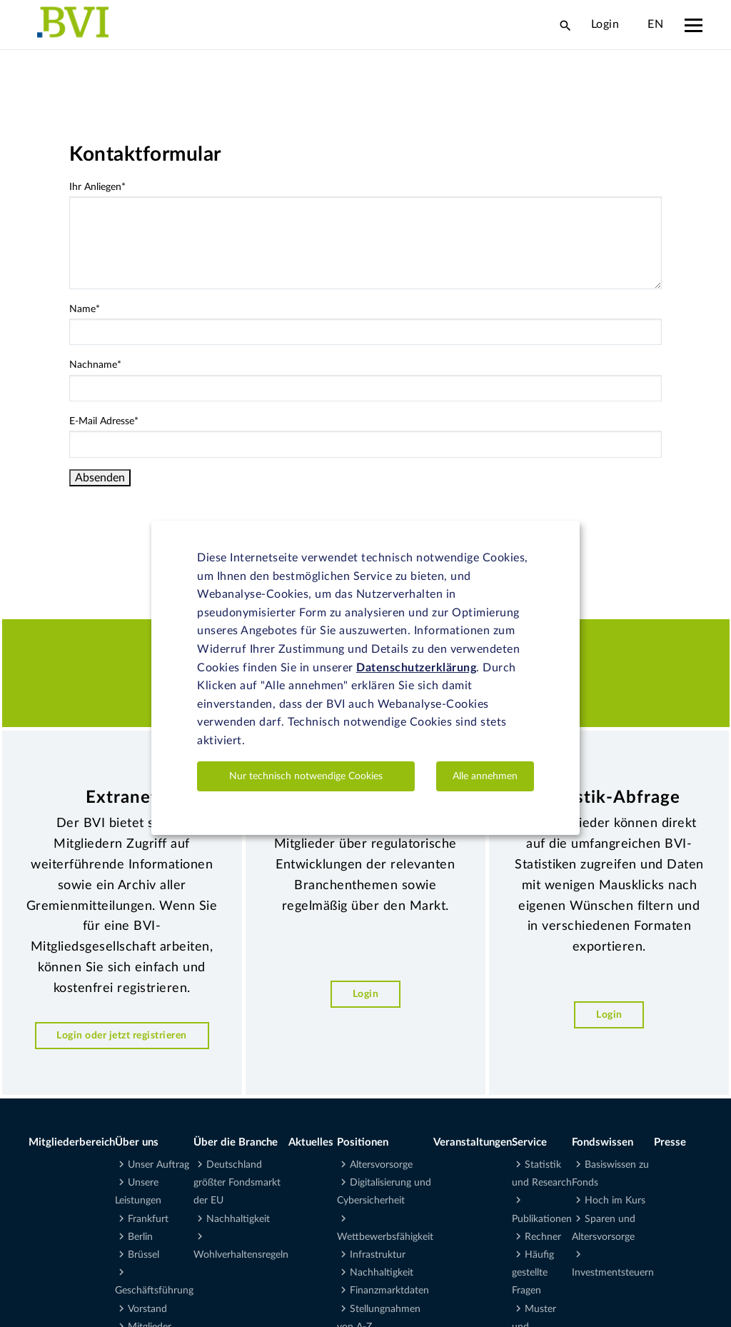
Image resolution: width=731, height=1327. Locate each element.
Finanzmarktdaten (389, 1291)
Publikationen (542, 1219)
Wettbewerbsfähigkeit (385, 1237)
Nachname (95, 365)
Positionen (362, 1142)
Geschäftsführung (154, 1291)
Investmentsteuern (613, 1273)
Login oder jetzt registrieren (121, 1035)
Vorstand (147, 1309)
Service (529, 1142)
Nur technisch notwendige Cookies (306, 776)
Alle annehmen (485, 776)
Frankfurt (148, 1219)
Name (84, 309)
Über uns (136, 1142)
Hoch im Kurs (615, 1201)
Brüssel (143, 1255)
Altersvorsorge (381, 1165)
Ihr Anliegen (97, 187)
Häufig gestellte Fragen (533, 1273)
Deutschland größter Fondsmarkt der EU (237, 1183)
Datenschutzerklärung (416, 667)
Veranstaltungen (472, 1142)
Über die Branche (235, 1142)
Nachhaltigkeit (238, 1219)
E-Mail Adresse (103, 421)
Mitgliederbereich (72, 1142)
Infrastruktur (377, 1255)
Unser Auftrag (158, 1165)
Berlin (140, 1237)
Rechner (543, 1237)
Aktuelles (310, 1142)
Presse (670, 1142)
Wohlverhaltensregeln (240, 1255)
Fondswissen (602, 1142)
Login (605, 24)
